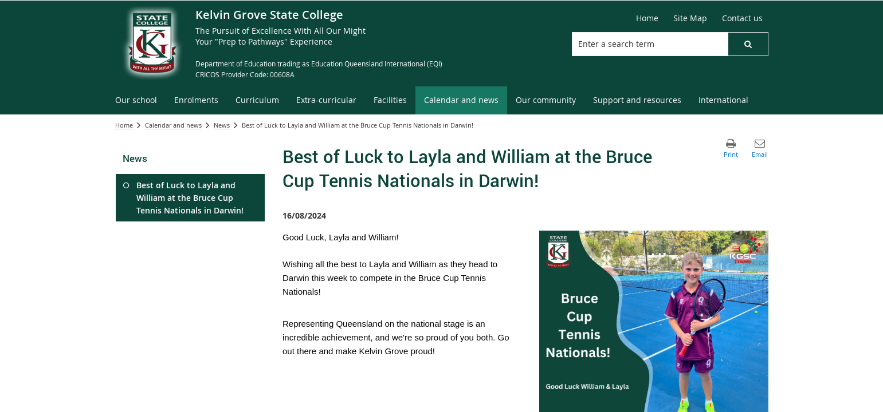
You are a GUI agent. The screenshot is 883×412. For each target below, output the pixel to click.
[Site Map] (690, 18)
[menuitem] (136, 100)
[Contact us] (742, 18)
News (222, 125)
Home (124, 125)
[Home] (647, 18)
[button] (747, 44)
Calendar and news (173, 125)
